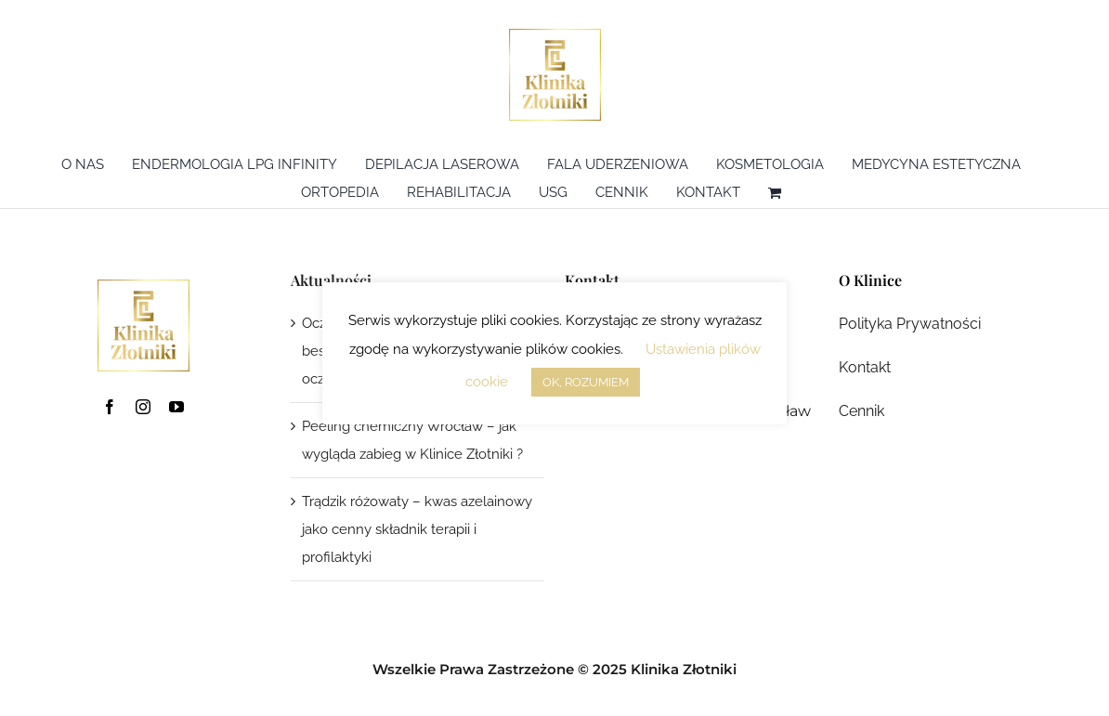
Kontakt (865, 367)
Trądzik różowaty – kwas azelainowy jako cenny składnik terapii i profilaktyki (417, 529)
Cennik (861, 411)
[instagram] (143, 406)
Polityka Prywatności (910, 323)
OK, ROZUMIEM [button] (585, 382)
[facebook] (109, 406)
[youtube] (176, 406)
